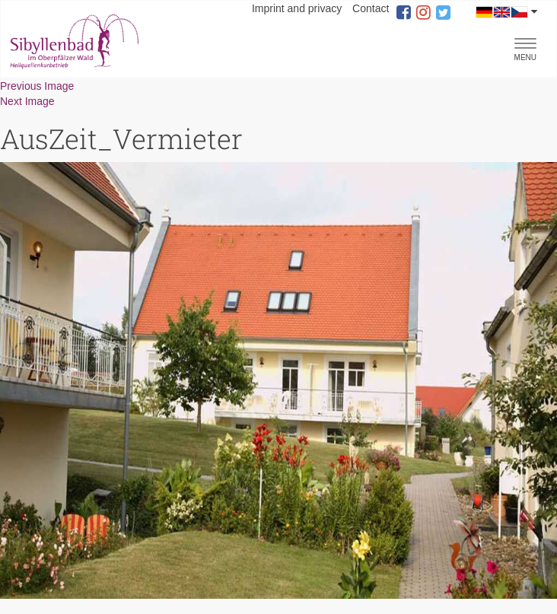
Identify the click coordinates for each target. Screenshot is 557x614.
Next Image (27, 101)
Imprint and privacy (297, 8)
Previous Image (37, 86)
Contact (370, 8)
